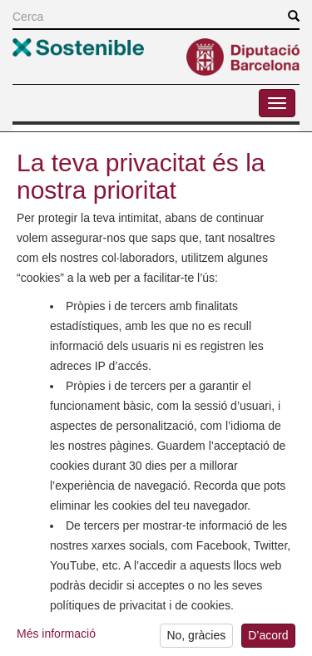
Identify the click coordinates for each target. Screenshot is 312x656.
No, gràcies (195, 638)
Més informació (56, 636)
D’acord (268, 638)
